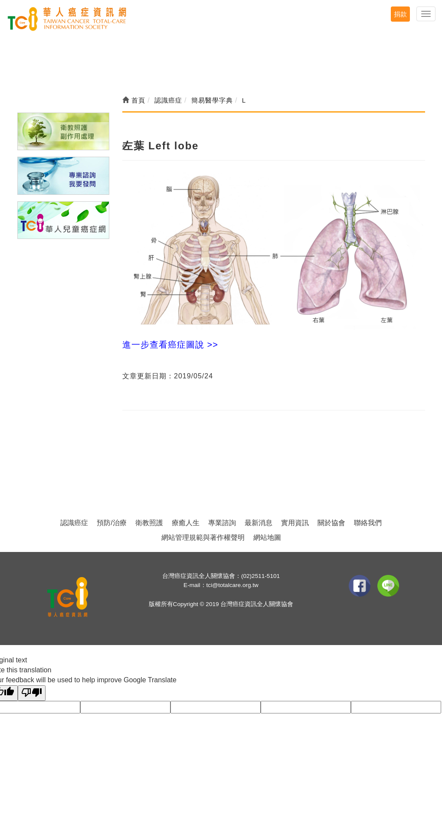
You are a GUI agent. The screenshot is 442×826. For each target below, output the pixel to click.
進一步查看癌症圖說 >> (170, 344)
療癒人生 (186, 522)
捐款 (400, 14)
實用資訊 (295, 522)
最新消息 (258, 522)
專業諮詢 (222, 522)
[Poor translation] (32, 693)
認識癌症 (74, 522)
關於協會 (331, 522)
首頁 (133, 100)
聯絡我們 (368, 522)
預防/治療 (111, 522)
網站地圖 (267, 537)
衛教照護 (149, 522)
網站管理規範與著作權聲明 (203, 537)
